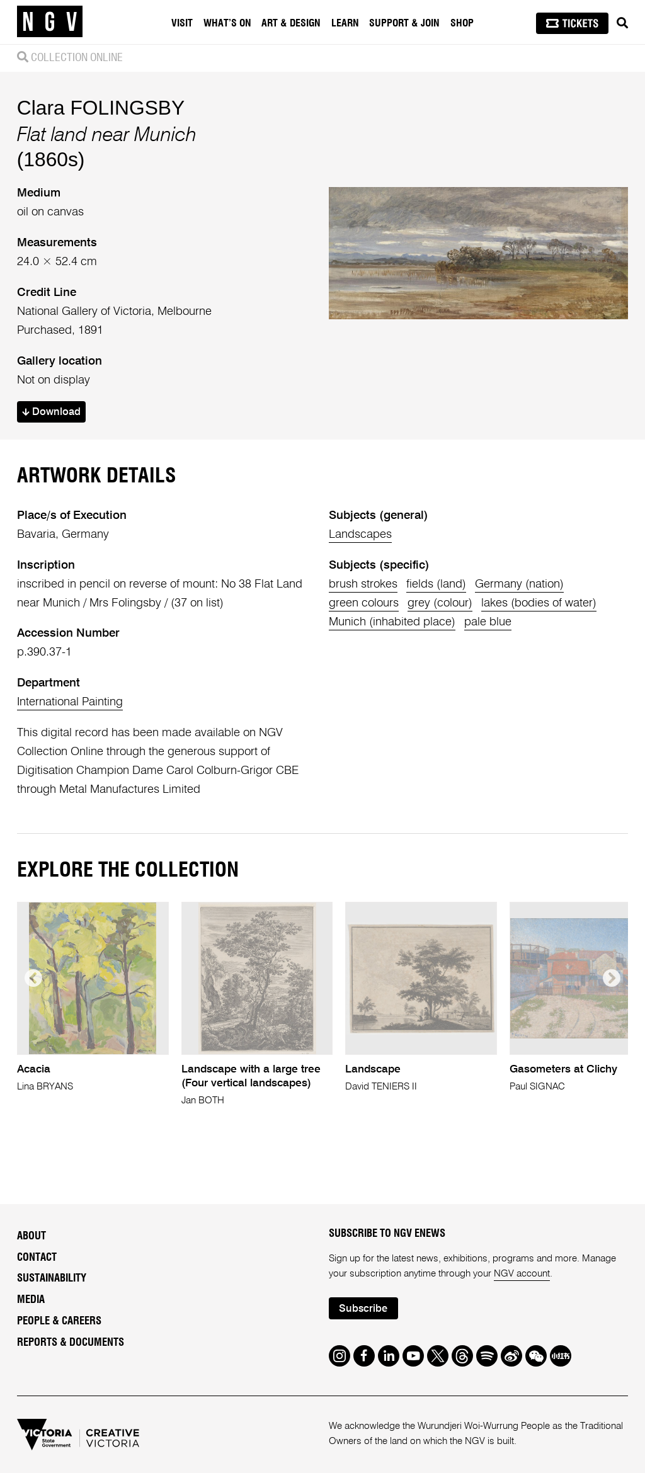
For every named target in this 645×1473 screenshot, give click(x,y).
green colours (364, 603)
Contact (37, 1258)
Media (31, 1300)
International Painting (70, 702)
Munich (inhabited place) (392, 622)
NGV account (522, 1273)
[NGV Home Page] (50, 22)
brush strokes (363, 584)
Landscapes (360, 534)
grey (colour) (440, 603)
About (31, 1236)
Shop (462, 23)
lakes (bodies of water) (538, 603)
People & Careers (59, 1321)
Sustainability (51, 1278)
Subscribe (363, 1309)
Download (51, 412)
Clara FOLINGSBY (101, 107)
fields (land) (436, 584)
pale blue (487, 622)
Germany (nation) (519, 584)
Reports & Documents (70, 1343)
